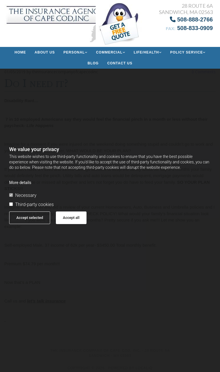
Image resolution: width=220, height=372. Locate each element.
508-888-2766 (191, 19)
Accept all (71, 217)
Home (20, 52)
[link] (75, 52)
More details (20, 182)
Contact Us (119, 63)
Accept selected (29, 217)
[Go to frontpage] (36, 21)
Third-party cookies (31, 204)
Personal (74, 52)
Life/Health (146, 52)
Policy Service (186, 52)
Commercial (109, 52)
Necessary (22, 195)
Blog (93, 63)
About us (45, 52)
